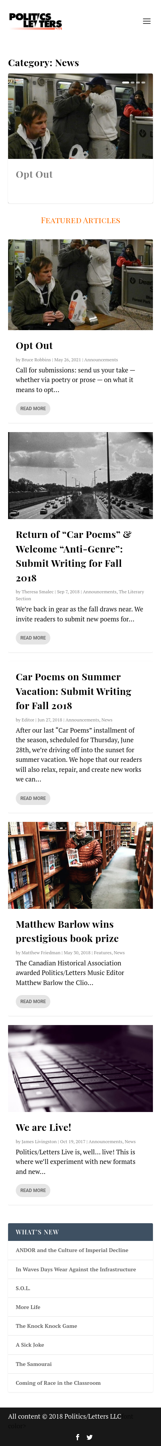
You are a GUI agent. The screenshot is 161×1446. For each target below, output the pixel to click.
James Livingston (39, 1141)
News (107, 720)
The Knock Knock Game (46, 1325)
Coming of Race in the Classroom (58, 1382)
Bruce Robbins (36, 359)
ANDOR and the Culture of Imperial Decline (72, 1250)
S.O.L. (23, 1288)
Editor (28, 720)
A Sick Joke (30, 1344)
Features (102, 952)
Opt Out (34, 173)
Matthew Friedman (41, 952)
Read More (33, 408)
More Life (28, 1307)
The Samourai (34, 1364)
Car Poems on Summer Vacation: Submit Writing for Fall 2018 (73, 690)
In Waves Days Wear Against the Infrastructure (76, 1269)
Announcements (101, 359)
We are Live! (43, 1126)
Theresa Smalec (37, 591)
